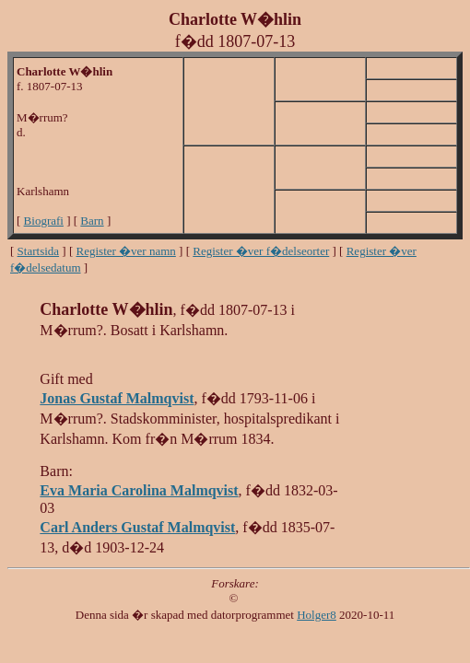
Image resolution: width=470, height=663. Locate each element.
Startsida (39, 251)
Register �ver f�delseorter (261, 251)
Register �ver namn (126, 251)
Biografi (44, 220)
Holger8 (316, 615)
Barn (91, 220)
